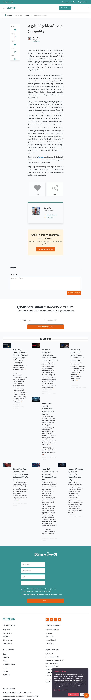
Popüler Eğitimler (9, 653)
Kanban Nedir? (50, 636)
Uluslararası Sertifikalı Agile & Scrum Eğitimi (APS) (17, 657)
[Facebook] (15, 37)
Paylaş (55, 194)
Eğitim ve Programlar (53, 589)
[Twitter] (15, 44)
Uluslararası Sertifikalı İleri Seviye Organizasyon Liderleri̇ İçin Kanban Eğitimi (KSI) (23, 667)
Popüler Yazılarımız (52, 613)
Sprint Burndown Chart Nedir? (54, 646)
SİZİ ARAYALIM (65, 7)
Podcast (5, 625)
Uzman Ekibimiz (7, 597)
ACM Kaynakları (18, 15)
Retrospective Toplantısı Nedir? (55, 624)
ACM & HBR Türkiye (9, 628)
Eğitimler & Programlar (52, 593)
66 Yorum (15, 398)
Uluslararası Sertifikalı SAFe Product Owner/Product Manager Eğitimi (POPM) (23, 677)
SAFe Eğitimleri (50, 607)
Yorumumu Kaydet (74, 293)
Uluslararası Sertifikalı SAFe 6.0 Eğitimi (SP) (15, 674)
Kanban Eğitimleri (51, 604)
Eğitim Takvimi (50, 600)
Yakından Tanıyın (51, 215)
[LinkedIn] (15, 51)
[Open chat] (86, 695)
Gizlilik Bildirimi (42, 697)
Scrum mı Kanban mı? (52, 639)
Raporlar (5, 635)
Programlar (49, 597)
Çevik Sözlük (6, 639)
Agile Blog (28, 15)
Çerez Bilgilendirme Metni (61, 690)
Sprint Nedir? (49, 633)
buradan (40, 157)
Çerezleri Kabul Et (73, 694)
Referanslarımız (7, 604)
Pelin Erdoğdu (52, 436)
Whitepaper (6, 632)
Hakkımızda (6, 593)
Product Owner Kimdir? (52, 621)
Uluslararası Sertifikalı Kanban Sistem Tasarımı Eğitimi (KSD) (20, 671)
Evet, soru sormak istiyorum (45, 249)
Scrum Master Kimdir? (52, 630)
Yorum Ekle (13, 275)
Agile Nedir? (49, 618)
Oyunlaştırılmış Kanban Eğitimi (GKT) (13, 685)
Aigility (9, 589)
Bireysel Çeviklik (82, 2)
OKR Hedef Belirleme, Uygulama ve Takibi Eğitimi (17, 688)
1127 (37, 194)
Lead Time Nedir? (51, 643)
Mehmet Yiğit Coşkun (23, 396)
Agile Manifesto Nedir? (52, 627)
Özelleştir (83, 694)
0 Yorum (43, 387)
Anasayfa (8, 15)
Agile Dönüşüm (7, 607)
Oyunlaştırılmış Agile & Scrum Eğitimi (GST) (15, 681)
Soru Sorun (50, 218)
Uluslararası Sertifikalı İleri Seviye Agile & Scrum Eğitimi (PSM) (21, 660)
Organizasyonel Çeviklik (68, 2)
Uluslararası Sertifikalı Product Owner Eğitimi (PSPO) (18, 663)
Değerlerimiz (6, 600)
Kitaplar (5, 618)
